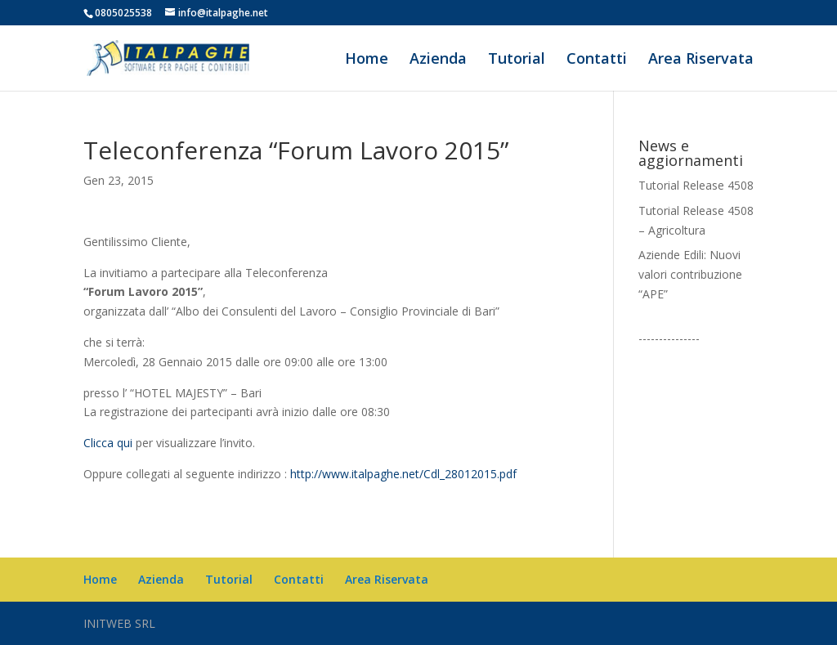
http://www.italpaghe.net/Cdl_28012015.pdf (403, 474)
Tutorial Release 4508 (696, 185)
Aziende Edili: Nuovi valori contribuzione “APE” (690, 274)
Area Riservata (701, 60)
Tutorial (516, 60)
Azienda (438, 60)
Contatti (596, 60)
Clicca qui (107, 442)
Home (366, 60)
